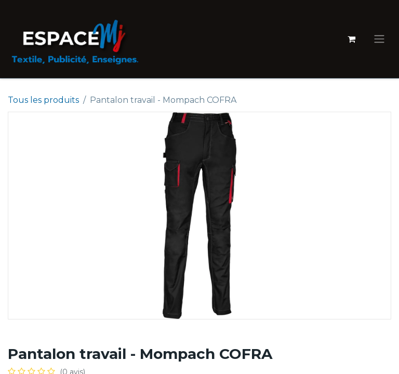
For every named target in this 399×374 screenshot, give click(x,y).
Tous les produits (43, 100)
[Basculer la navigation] (379, 39)
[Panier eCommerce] (351, 39)
